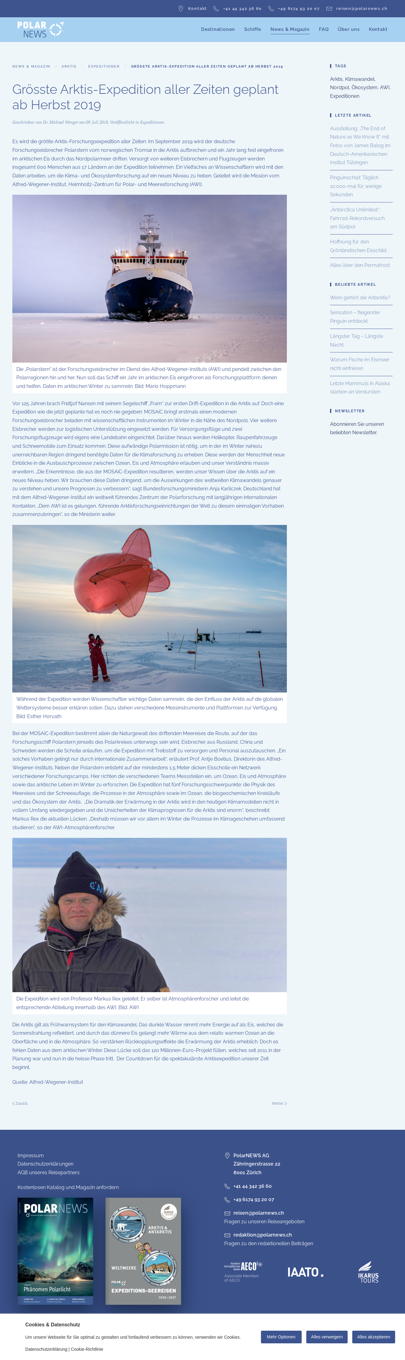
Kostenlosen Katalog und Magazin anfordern (68, 1187)
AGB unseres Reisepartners (49, 1172)
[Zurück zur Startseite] (41, 30)
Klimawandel (359, 79)
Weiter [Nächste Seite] (279, 1103)
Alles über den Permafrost (360, 265)
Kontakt (192, 9)
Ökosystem (365, 87)
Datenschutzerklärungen (45, 1164)
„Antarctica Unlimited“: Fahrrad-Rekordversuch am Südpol (357, 218)
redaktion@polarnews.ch (262, 1235)
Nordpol (339, 87)
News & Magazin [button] (290, 29)
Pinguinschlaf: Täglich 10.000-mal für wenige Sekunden (356, 186)
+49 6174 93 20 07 (294, 9)
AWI (385, 87)
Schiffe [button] (252, 29)
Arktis (336, 79)
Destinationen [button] (218, 29)
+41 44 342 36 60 (237, 9)
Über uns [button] (348, 29)
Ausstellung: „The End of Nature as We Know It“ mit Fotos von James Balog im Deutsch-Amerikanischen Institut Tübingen (360, 146)
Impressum (31, 1155)
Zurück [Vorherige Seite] (20, 1103)
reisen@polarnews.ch (356, 9)
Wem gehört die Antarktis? (360, 298)
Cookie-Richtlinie (87, 1349)
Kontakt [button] (378, 29)
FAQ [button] (324, 29)
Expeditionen (152, 122)
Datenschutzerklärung (46, 1349)
